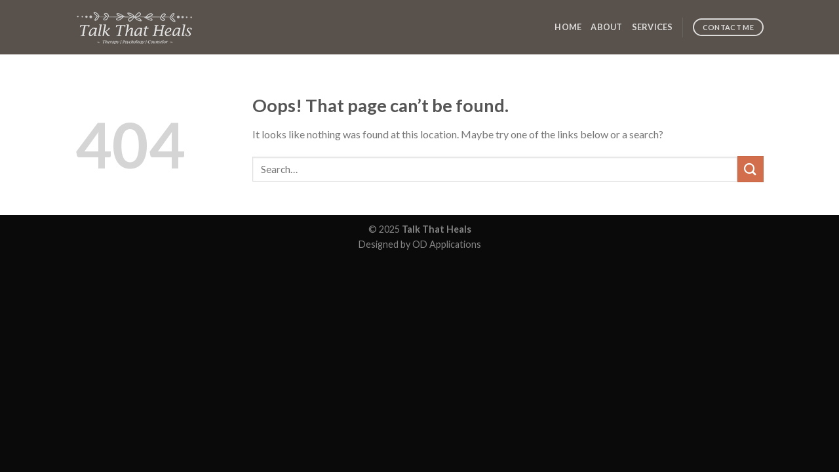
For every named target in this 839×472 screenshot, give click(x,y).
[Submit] (750, 169)
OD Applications (446, 244)
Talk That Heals (436, 229)
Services (652, 27)
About (606, 27)
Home (568, 27)
